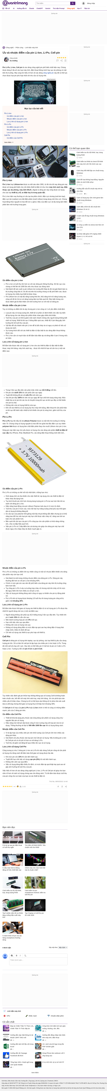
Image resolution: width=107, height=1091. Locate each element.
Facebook (50, 1081)
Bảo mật (18, 1081)
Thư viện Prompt (59, 8)
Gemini (47, 8)
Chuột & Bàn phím (56, 1016)
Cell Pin (7, 135)
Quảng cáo (43, 1081)
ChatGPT (40, 8)
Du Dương (14, 61)
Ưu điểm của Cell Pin (15, 138)
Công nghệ (71, 8)
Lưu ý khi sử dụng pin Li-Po (17, 132)
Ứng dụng (31, 1081)
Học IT (79, 8)
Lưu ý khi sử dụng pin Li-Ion (17, 121)
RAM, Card (31, 1016)
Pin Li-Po (7, 124)
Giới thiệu (4, 1081)
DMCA (56, 1081)
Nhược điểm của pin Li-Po (17, 130)
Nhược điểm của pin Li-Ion (17, 119)
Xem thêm (35, 1072)
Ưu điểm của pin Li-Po (15, 127)
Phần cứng (19, 47)
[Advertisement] (54, 29)
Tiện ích (87, 8)
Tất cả (7, 8)
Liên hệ (37, 1081)
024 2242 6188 (20, 1085)
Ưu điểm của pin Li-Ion (15, 116)
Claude (31, 8)
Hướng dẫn (24, 1081)
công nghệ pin (48, 73)
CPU (7, 1016)
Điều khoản (11, 1081)
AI (13, 8)
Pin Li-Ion (7, 113)
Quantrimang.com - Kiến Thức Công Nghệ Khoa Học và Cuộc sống (15, 3)
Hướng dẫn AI (22, 8)
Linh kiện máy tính (31, 47)
